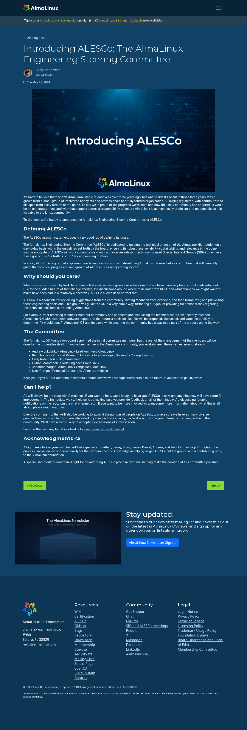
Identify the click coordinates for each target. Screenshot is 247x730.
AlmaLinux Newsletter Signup (152, 542)
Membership (85, 644)
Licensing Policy (190, 625)
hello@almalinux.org (39, 644)
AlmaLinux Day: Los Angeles (58, 20)
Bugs (79, 630)
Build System (85, 673)
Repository (83, 635)
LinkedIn (133, 649)
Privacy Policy (189, 616)
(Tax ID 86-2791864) (126, 687)
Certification (84, 616)
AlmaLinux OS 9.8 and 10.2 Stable (121, 20)
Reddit (131, 630)
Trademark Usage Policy (197, 630)
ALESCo (81, 621)
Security (81, 677)
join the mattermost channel (104, 429)
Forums (132, 621)
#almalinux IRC (138, 654)
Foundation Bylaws (193, 635)
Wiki (78, 611)
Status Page (84, 663)
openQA (81, 668)
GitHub (80, 625)
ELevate (81, 649)
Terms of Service (191, 621)
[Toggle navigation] (218, 8)
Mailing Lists (85, 658)
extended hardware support (71, 319)
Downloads (84, 640)
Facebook (134, 644)
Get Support (136, 611)
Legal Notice (188, 611)
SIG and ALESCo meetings (147, 625)
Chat (130, 616)
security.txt (83, 654)
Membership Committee (197, 649)
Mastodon (134, 640)
